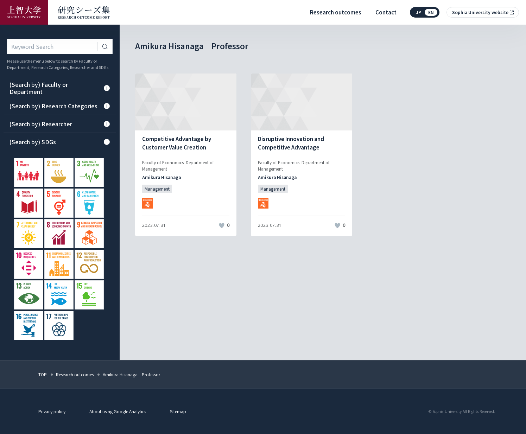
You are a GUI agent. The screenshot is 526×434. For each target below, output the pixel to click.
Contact (386, 12)
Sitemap (178, 411)
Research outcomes (335, 12)
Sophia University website (480, 12)
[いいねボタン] (221, 225)
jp (418, 12)
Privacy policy (51, 411)
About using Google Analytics (117, 411)
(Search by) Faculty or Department (59, 88)
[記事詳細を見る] (185, 155)
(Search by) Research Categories (59, 106)
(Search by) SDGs (59, 142)
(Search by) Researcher (59, 124)
